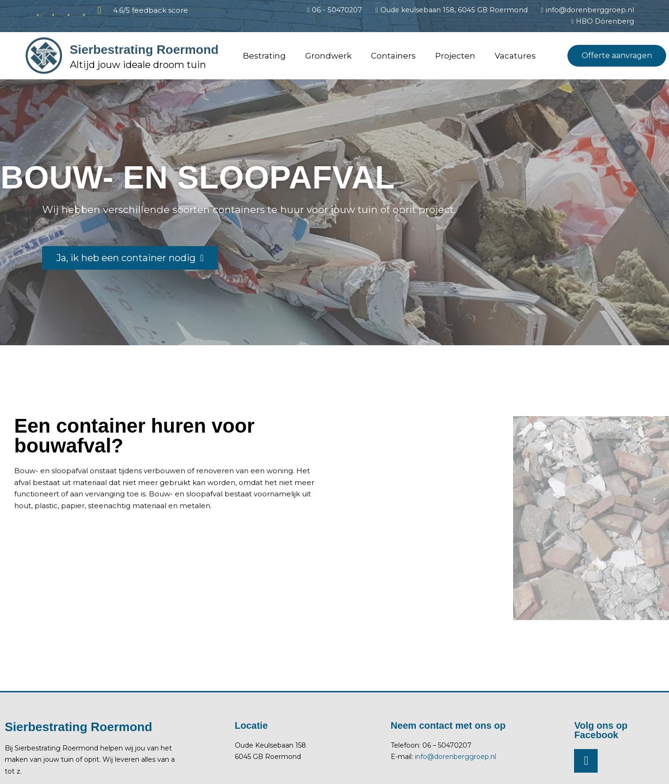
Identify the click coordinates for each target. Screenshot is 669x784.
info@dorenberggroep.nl (455, 757)
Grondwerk (328, 56)
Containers (393, 56)
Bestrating (264, 56)
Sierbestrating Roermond (117, 50)
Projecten (455, 56)
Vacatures (515, 56)
